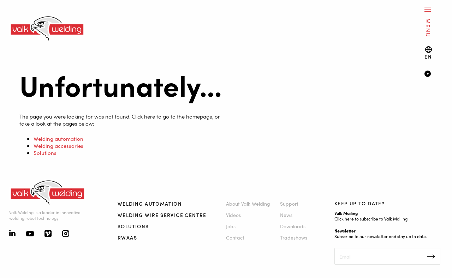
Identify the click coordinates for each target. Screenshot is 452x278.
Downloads (292, 226)
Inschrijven (431, 256)
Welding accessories (58, 145)
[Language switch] (428, 52)
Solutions (45, 152)
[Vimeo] (48, 234)
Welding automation (58, 138)
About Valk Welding (248, 203)
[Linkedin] (12, 234)
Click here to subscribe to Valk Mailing (371, 219)
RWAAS (127, 237)
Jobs (231, 226)
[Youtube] (30, 234)
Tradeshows (293, 237)
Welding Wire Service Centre (162, 214)
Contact (235, 237)
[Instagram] (65, 234)
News (286, 214)
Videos (233, 214)
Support (289, 203)
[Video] (433, 74)
